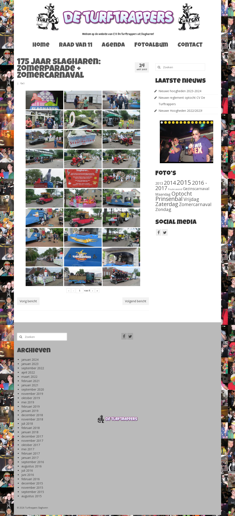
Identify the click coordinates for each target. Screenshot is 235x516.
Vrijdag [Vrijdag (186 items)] (191, 199)
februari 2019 (30, 406)
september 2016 (32, 462)
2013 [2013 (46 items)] (159, 183)
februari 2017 (30, 453)
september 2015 (32, 492)
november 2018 (32, 419)
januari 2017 (29, 458)
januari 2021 (29, 385)
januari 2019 (29, 411)
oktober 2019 (30, 398)
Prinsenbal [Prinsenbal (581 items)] (169, 199)
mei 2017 (27, 449)
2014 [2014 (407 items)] (170, 182)
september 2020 (32, 389)
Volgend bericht (135, 301)
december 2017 (32, 436)
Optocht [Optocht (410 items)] (181, 193)
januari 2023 (29, 364)
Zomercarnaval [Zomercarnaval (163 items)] (195, 204)
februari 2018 (30, 428)
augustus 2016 (31, 466)
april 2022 (28, 372)
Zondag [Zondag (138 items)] (163, 209)
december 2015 (32, 483)
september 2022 (32, 368)
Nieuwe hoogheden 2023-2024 (180, 91)
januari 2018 (29, 432)
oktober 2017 (30, 445)
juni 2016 (27, 475)
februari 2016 (30, 479)
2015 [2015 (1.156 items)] (184, 182)
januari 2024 (29, 360)
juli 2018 (27, 424)
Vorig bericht (28, 301)
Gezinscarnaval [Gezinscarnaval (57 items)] (196, 188)
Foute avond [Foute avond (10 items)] (175, 189)
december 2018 (32, 415)
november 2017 (32, 441)
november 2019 (32, 394)
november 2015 (32, 487)
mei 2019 (27, 402)
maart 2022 (29, 377)
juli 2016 (27, 470)
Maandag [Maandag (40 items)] (162, 194)
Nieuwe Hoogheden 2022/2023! (180, 111)
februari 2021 (30, 381)
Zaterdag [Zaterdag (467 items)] (166, 204)
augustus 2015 (31, 496)
